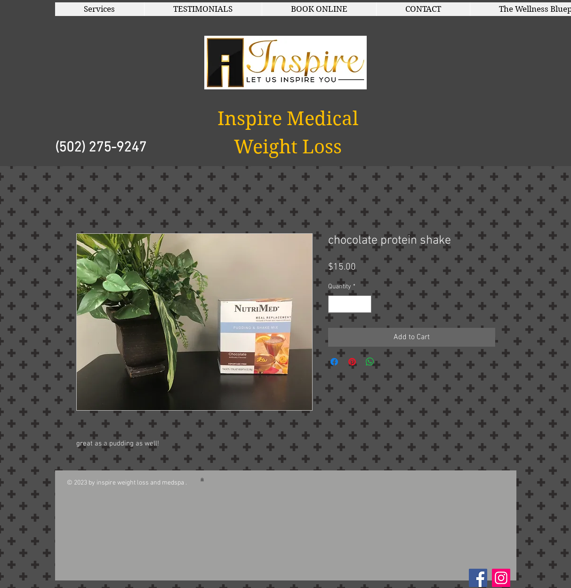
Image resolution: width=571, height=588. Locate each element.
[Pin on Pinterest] (352, 361)
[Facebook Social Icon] (478, 578)
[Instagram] (501, 578)
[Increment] (364, 304)
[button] (99, 9)
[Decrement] (335, 304)
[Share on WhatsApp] (370, 361)
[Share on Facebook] (334, 361)
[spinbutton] (349, 304)
